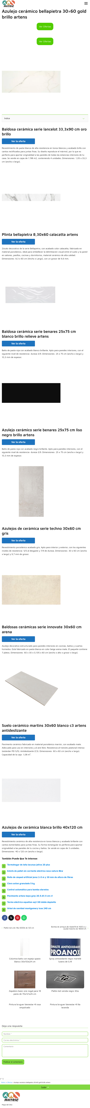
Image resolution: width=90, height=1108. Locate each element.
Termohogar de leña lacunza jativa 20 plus (28, 864)
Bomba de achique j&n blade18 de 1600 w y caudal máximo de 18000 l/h (68, 928)
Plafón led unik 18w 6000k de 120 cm (19, 928)
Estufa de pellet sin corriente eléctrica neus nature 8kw (35, 871)
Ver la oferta (18, 141)
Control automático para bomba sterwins (28, 889)
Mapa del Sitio (7, 1105)
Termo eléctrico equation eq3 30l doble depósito (31, 902)
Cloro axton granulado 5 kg (21, 883)
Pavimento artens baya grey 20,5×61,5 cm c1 (30, 896)
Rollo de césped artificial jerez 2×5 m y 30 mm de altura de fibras (40, 877)
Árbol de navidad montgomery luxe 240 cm (29, 908)
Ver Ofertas (45, 26)
